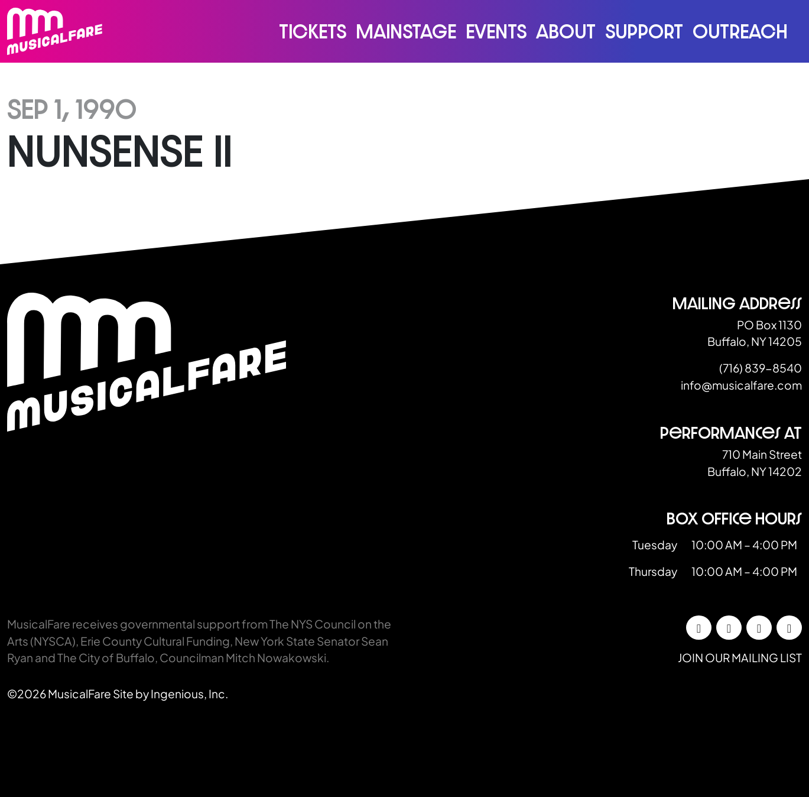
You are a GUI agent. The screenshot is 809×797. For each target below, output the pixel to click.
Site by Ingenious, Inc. (170, 693)
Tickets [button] (312, 31)
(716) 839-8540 (760, 368)
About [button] (566, 31)
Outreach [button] (740, 31)
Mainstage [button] (406, 31)
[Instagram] (729, 627)
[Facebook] (698, 627)
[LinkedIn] (759, 627)
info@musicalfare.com (741, 385)
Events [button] (496, 31)
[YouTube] (789, 627)
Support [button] (644, 31)
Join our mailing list (740, 657)
